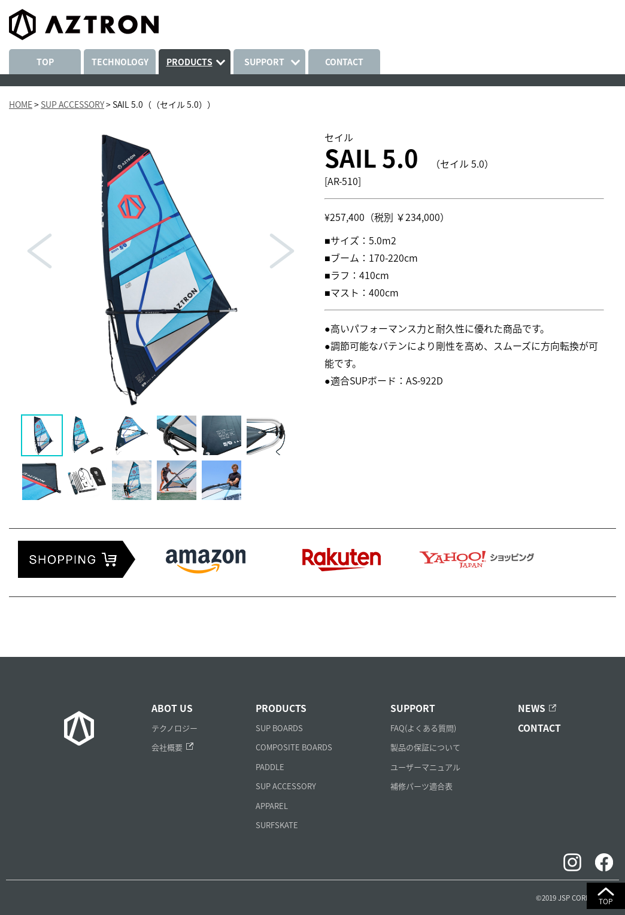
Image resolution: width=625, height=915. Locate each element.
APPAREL (272, 805)
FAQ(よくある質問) (423, 728)
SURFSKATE (277, 825)
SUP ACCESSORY (286, 786)
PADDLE (270, 766)
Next (282, 251)
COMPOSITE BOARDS (294, 747)
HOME (20, 104)
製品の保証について (425, 747)
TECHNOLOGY (120, 62)
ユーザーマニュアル (425, 766)
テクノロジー (174, 728)
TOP (45, 62)
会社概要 (167, 747)
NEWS (531, 708)
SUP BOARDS (279, 728)
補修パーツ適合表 (421, 786)
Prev (39, 251)
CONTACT (344, 62)
